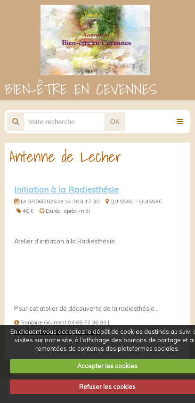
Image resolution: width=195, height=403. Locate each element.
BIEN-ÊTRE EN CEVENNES (81, 89)
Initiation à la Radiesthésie (66, 189)
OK (115, 121)
